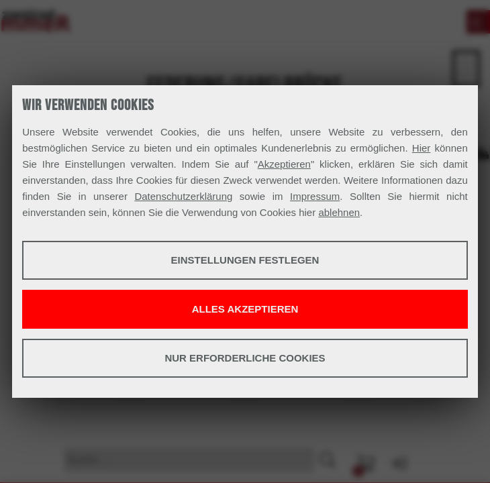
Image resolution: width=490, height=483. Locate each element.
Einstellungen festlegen (245, 260)
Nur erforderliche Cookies (244, 358)
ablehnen (339, 212)
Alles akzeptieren (245, 309)
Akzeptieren (284, 164)
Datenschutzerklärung (183, 196)
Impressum (315, 196)
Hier (421, 148)
